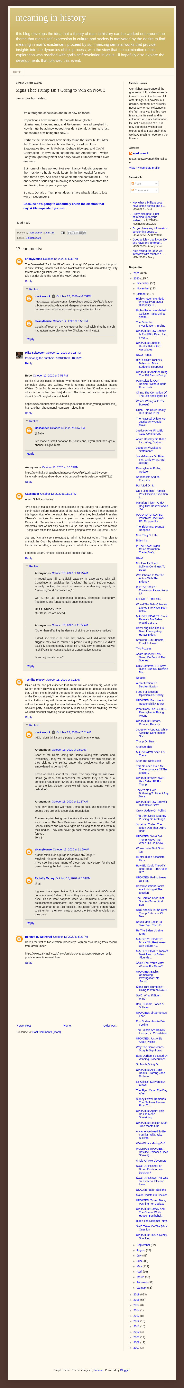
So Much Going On (147, 1064)
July (139, 1255)
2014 (136, 1310)
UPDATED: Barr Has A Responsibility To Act (150, 702)
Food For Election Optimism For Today (149, 693)
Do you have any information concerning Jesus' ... (150, 230)
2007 (136, 1347)
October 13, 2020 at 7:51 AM (73, 732)
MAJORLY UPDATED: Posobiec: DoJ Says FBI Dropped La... (149, 518)
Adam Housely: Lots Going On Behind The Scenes (150, 657)
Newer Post (24, 1025)
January (142, 1287)
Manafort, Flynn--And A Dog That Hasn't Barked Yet (152, 506)
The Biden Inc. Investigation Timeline (150, 324)
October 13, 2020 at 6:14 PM (73, 878)
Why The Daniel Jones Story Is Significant (150, 1049)
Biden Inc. (142, 540)
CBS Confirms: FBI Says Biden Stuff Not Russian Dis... (152, 669)
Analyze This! (144, 746)
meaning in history (51, 17)
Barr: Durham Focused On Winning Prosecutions (152, 1057)
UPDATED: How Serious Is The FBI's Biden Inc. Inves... (151, 334)
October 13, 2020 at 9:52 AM (69, 749)
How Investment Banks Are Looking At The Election (150, 889)
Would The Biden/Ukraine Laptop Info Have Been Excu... (151, 607)
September (144, 1245)
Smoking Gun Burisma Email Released (149, 641)
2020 (136, 278)
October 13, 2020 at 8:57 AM (67, 428)
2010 (136, 1331)
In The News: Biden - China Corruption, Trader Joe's (148, 549)
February (142, 1282)
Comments (140, 190)
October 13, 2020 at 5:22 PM (70, 936)
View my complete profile (144, 167)
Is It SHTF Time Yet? (148, 598)
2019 (136, 1294)
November (143, 288)
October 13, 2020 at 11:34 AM (70, 625)
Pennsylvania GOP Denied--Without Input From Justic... (151, 384)
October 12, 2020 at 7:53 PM (50, 375)
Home (17, 71)
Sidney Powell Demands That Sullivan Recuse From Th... (151, 1102)
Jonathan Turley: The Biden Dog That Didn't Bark (151, 828)
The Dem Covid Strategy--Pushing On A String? (152, 817)
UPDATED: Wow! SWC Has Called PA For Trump (150, 781)
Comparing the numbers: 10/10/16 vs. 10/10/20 (53, 358)
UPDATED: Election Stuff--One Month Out (152, 1124)
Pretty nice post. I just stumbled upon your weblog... (146, 217)
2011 (136, 1326)
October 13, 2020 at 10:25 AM (70, 573)
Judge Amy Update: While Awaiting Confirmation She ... (152, 733)
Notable (140, 677)
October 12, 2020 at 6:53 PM (73, 296)
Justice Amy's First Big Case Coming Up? (149, 432)
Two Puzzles (144, 648)
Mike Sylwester (35, 352)
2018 (136, 1299)
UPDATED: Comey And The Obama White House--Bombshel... (150, 1212)
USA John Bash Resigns (151, 1189)
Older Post (110, 1025)
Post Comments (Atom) (46, 1032)
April (140, 1271)
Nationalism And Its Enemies (148, 478)
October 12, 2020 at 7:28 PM (63, 352)
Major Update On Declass (151, 1195)
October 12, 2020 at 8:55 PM (70, 321)
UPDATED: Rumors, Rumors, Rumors (148, 722)
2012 (136, 1321)
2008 (136, 1342)
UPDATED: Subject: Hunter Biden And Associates (148, 346)
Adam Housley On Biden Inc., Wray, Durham (151, 441)
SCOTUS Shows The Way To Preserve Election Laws (152, 1181)
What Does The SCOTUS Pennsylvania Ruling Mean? (151, 712)
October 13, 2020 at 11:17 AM (70, 801)
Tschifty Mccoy (35, 679)
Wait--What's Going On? (151, 1143)
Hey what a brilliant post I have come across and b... (149, 204)
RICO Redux (144, 354)
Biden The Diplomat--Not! (151, 1220)
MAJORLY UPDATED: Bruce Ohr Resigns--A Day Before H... (151, 942)
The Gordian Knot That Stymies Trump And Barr (150, 901)
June (140, 1261)
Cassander (42, 428)
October (142, 293)
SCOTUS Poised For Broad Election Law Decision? (149, 1169)
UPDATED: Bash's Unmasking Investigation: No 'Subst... (147, 976)
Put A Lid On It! (145, 485)
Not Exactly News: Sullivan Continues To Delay (150, 566)
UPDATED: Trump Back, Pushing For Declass (151, 1202)
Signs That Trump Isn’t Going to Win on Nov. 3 (151, 988)
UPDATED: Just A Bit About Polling (149, 1040)
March (141, 1277)
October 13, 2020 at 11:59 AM (71, 849)
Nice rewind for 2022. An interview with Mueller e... (148, 252)
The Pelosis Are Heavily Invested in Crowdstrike (152, 1031)
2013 (136, 1315)
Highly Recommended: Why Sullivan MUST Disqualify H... (150, 302)
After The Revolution (148, 760)
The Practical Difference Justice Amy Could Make (150, 422)
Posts (137, 183)
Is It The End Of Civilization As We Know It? (152, 590)
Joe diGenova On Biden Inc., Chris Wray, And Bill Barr (150, 460)
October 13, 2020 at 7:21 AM (63, 679)
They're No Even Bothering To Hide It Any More (152, 793)
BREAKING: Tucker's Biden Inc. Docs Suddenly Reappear (149, 363)
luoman (99, 1370)
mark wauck (43, 296)
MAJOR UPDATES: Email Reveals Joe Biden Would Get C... (152, 619)
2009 (136, 1337)
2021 (136, 273)
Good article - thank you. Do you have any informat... (150, 241)
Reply (28, 281)
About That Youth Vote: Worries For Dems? (150, 964)
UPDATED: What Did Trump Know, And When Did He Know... (150, 840)
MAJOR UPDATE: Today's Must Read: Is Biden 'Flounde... (152, 954)
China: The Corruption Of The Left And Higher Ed (152, 394)
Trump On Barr (145, 741)
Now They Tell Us (146, 535)
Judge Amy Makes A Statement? (148, 449)
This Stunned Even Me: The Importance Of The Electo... (151, 769)
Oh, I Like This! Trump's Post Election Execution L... (152, 494)
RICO (139, 557)
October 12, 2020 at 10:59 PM (60, 467)
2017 (136, 1305)
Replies (33, 289)
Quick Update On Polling (151, 810)
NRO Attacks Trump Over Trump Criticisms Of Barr (151, 913)
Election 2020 (33, 238)
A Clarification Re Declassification (147, 685)
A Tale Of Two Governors (151, 1160)
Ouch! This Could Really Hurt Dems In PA (151, 411)
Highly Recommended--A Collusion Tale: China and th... (151, 314)
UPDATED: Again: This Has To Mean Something (150, 1114)
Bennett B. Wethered (38, 936)
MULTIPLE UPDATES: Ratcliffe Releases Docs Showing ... (152, 1152)
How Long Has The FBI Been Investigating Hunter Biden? (150, 631)
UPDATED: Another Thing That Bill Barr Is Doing (152, 373)
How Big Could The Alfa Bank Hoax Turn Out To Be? (151, 869)
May (140, 1266)
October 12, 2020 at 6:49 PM (60, 258)
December (143, 283)
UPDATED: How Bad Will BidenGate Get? (151, 803)
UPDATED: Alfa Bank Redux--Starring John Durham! (150, 1073)
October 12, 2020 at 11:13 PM (58, 493)
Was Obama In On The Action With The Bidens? (150, 578)
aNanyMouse (33, 258)
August (141, 1250)
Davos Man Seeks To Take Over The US (149, 923)
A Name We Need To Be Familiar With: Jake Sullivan (151, 1135)
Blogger (124, 1370)
